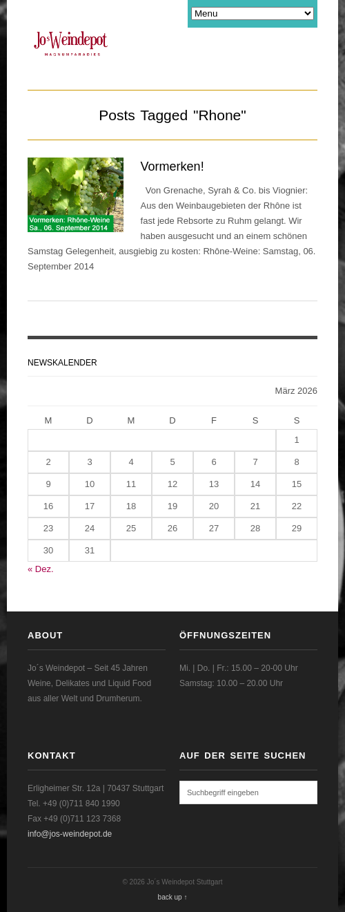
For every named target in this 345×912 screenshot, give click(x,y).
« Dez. (41, 569)
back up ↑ (173, 897)
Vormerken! (172, 166)
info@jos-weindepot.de (70, 834)
